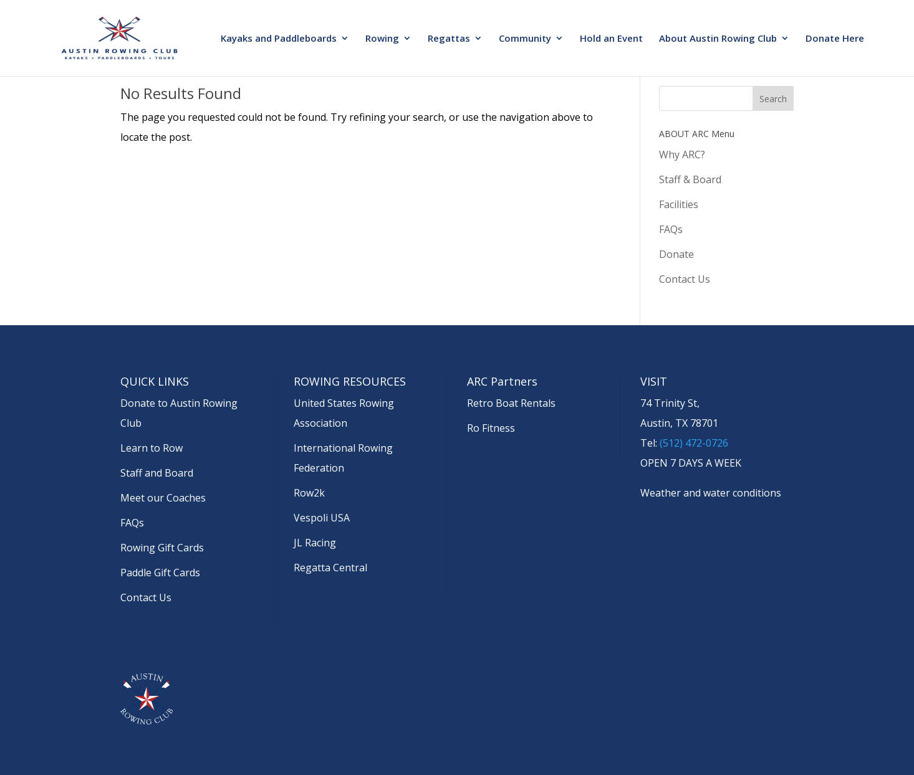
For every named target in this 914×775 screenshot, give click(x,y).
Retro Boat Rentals (511, 403)
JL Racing (315, 542)
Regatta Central (330, 567)
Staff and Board (156, 473)
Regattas (449, 39)
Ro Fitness (491, 428)
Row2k (309, 493)
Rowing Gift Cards (162, 547)
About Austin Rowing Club (718, 39)
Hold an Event (611, 39)
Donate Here (835, 39)
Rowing (382, 39)
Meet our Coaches (163, 498)
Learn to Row (151, 448)
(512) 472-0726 (694, 443)
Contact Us (684, 279)
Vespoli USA (322, 518)
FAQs (671, 229)
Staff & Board (690, 179)
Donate (676, 254)
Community (525, 39)
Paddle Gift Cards (160, 572)
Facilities (678, 204)
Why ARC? (682, 154)
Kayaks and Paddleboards (279, 39)
